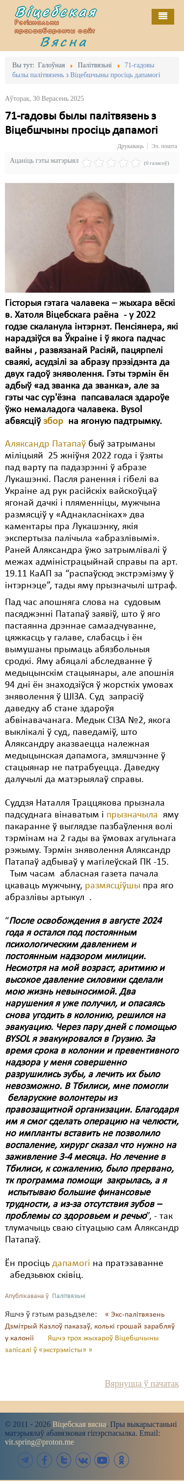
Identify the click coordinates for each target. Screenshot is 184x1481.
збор (55, 421)
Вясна (63, 41)
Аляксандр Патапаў (45, 444)
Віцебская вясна (79, 1424)
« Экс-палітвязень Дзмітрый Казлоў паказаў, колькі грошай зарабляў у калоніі (90, 1326)
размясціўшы (112, 886)
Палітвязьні (68, 1296)
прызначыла (133, 815)
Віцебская (56, 11)
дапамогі (72, 1264)
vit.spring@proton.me (39, 1442)
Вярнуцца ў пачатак (142, 1384)
